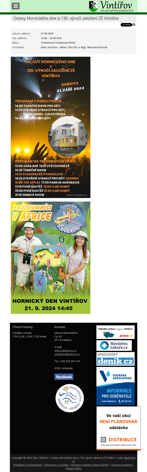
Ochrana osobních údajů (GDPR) (89, 465)
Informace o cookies (56, 465)
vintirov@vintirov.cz (65, 350)
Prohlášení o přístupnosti (27, 465)
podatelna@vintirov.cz (67, 354)
